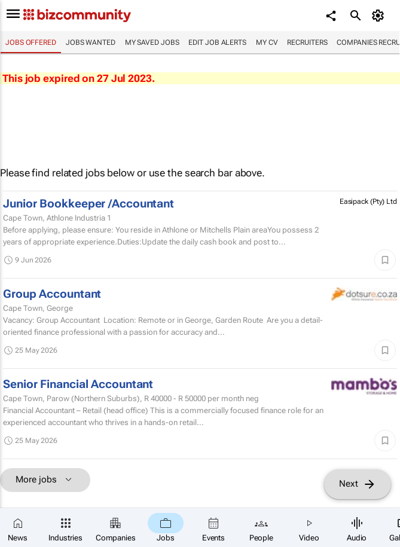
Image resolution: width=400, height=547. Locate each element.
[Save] (385, 260)
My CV (267, 42)
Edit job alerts (217, 42)
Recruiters (307, 42)
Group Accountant (52, 294)
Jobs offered (30, 42)
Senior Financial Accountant (78, 384)
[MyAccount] (379, 16)
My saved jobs (152, 42)
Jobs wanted (90, 42)
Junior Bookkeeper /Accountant (88, 203)
